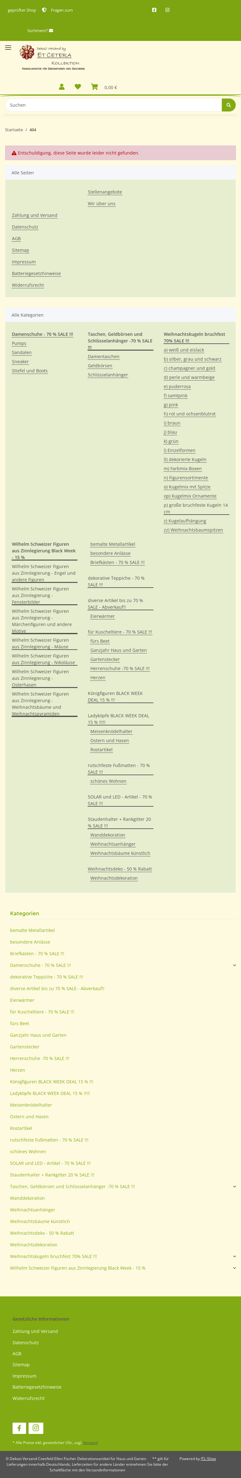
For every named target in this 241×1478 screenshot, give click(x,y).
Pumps (19, 343)
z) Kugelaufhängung (185, 521)
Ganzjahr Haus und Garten (118, 650)
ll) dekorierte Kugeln (185, 459)
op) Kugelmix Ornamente (190, 496)
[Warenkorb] (104, 87)
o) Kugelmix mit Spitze (187, 487)
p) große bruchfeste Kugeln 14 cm (196, 508)
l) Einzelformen (179, 450)
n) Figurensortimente (186, 478)
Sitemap (20, 250)
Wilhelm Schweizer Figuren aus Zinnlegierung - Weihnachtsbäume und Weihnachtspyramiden (40, 704)
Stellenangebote (105, 192)
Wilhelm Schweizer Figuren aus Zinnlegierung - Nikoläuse (43, 659)
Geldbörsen (100, 366)
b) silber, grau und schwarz (193, 359)
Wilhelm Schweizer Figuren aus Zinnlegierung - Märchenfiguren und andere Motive (42, 621)
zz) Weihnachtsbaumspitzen (193, 530)
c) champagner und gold (189, 368)
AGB (16, 238)
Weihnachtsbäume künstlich (120, 853)
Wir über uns (101, 203)
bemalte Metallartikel (112, 544)
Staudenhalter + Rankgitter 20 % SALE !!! (119, 822)
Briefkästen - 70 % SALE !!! (117, 562)
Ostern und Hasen (109, 740)
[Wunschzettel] (78, 87)
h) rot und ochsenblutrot (190, 414)
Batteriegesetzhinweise (36, 273)
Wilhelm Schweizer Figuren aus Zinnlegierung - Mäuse (40, 643)
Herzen (97, 677)
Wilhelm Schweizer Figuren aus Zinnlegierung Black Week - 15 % (78, 1268)
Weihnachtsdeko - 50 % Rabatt (120, 869)
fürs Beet (100, 641)
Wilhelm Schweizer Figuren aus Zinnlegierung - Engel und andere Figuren (44, 573)
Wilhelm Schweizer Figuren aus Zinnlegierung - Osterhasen (40, 678)
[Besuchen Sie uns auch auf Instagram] (36, 1428)
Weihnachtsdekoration (114, 878)
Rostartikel (101, 750)
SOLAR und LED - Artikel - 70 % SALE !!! (120, 800)
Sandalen (22, 352)
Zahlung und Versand (34, 215)
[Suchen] (113, 105)
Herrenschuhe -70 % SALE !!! (120, 668)
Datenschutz (25, 227)
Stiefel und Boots (30, 371)
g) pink (171, 405)
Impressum (24, 262)
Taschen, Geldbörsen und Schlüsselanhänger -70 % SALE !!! (72, 1186)
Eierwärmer (102, 616)
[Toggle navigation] (8, 45)
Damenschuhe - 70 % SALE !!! (40, 965)
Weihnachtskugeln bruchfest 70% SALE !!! (53, 1256)
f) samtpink (175, 395)
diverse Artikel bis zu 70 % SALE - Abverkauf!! (115, 603)
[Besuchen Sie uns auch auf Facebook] (19, 1428)
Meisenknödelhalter (111, 731)
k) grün (171, 441)
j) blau (170, 432)
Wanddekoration (107, 835)
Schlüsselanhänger (108, 375)
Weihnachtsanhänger (113, 844)
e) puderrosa (177, 386)
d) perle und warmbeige (189, 377)
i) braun (172, 423)
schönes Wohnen (108, 781)
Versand (90, 1442)
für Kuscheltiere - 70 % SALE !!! (120, 632)
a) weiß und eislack (184, 350)
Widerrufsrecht (28, 285)
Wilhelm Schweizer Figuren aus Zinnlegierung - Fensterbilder (40, 595)
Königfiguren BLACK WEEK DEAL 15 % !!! (115, 696)
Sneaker (20, 361)
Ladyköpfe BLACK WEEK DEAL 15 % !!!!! (118, 719)
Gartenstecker (105, 659)
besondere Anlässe (110, 553)
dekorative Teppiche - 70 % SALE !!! (116, 581)
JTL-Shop (208, 1458)
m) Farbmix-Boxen (183, 468)
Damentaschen (104, 356)
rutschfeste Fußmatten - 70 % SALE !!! (119, 768)
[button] (62, 87)
